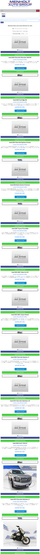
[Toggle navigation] (2, 11)
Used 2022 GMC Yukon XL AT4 (20, 272)
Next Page (25, 31)
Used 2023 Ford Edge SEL (20, 100)
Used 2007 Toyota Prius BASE (20, 228)
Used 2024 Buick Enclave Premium (20, 185)
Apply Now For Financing (20, 55)
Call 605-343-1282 (20, 64)
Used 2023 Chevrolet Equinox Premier (20, 142)
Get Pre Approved (20, 71)
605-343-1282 (20, 52)
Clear (3, 16)
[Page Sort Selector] (17, 33)
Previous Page (15, 31)
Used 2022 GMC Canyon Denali (20, 314)
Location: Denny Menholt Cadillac (20, 59)
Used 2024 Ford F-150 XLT (20, 443)
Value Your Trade (20, 68)
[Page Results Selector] (25, 33)
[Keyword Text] (20, 20)
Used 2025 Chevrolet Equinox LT (20, 357)
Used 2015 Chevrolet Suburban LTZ (20, 401)
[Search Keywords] (2, 22)
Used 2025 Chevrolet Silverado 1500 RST (20, 57)
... (22, 31)
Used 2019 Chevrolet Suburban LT (20, 499)
